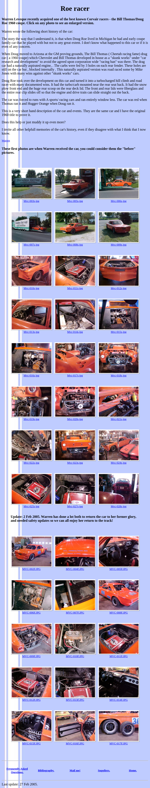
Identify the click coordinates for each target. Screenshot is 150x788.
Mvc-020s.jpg (75, 418)
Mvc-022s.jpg (31, 461)
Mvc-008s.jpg (75, 243)
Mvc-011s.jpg (75, 287)
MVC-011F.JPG (118, 655)
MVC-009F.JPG (31, 655)
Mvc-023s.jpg (75, 461)
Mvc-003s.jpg (31, 200)
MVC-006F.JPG (31, 611)
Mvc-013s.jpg (31, 330)
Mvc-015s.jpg (118, 330)
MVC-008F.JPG (118, 611)
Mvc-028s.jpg (118, 505)
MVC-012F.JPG (31, 698)
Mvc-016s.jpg (31, 374)
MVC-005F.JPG (118, 568)
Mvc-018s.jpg (118, 374)
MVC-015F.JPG (31, 742)
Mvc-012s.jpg (118, 287)
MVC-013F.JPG (75, 698)
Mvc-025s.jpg (31, 505)
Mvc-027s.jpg (75, 505)
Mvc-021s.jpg (118, 418)
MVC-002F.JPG (31, 568)
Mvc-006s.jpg (118, 200)
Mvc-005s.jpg (75, 200)
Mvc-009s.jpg (118, 243)
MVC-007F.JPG (75, 611)
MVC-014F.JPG (118, 698)
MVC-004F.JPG (75, 568)
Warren (6, 140)
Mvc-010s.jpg (31, 287)
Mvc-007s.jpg (31, 243)
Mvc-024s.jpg (118, 461)
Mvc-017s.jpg (75, 374)
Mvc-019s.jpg (31, 418)
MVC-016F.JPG (75, 742)
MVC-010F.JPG (75, 655)
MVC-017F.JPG (118, 742)
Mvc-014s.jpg (75, 330)
